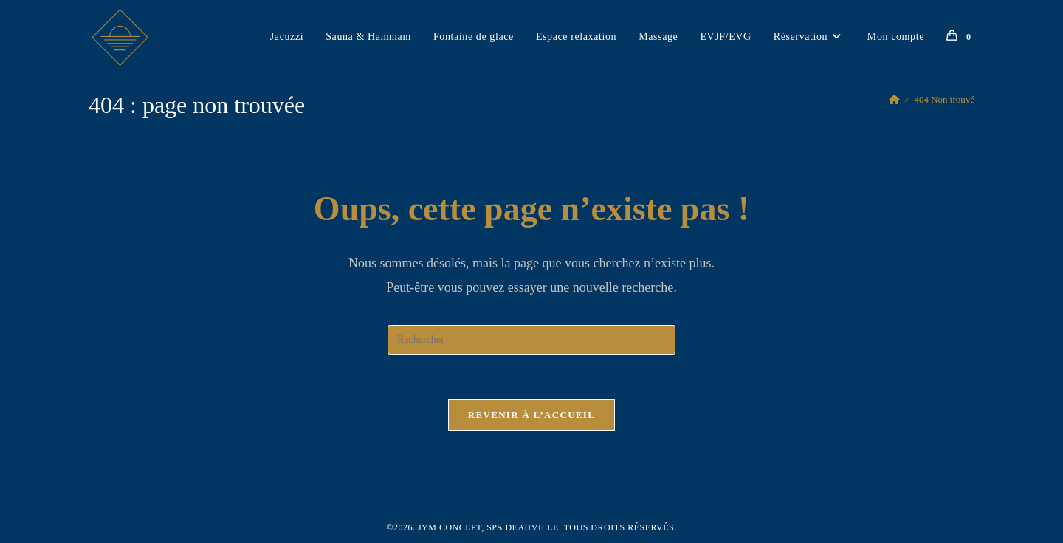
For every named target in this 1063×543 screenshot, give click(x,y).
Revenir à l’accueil (531, 414)
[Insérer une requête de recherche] (531, 340)
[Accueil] (894, 99)
